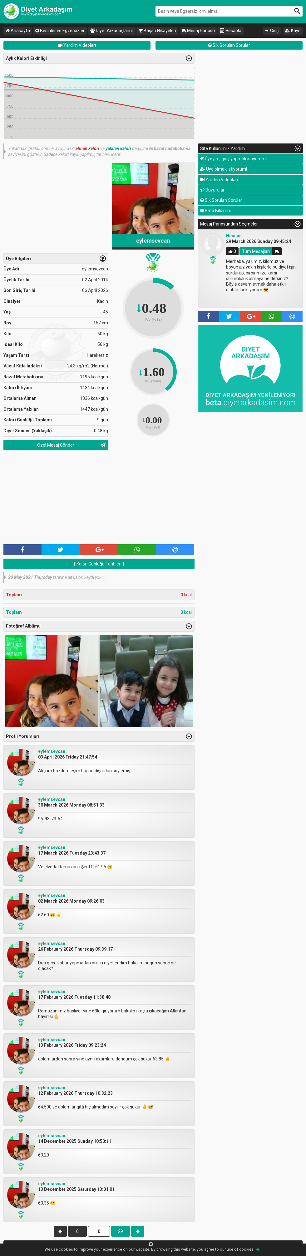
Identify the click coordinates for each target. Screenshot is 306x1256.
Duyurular (212, 189)
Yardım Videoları (77, 45)
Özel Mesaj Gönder (55, 445)
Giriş (272, 30)
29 (120, 1231)
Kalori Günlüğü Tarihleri (99, 563)
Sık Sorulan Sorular (229, 45)
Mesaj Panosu (198, 30)
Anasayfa (18, 30)
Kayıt (293, 30)
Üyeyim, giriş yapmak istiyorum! (233, 158)
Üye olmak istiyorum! (223, 169)
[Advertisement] (55, 206)
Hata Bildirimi (215, 210)
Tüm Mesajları (256, 251)
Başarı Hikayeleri (157, 30)
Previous (191, 269)
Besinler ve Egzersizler (60, 30)
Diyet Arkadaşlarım (111, 30)
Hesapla (230, 30)
